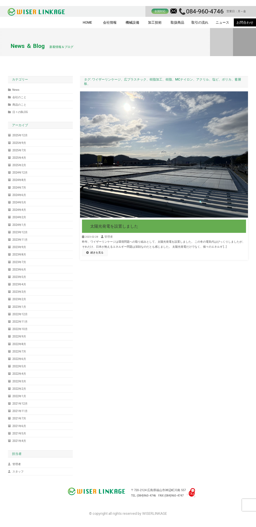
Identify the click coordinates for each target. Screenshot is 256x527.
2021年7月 (19, 418)
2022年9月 (19, 336)
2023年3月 (19, 291)
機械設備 (132, 22)
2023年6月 (19, 269)
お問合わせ (244, 22)
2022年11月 (20, 321)
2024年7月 (19, 187)
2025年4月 (19, 157)
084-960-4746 (205, 11)
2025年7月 (19, 150)
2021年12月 (20, 403)
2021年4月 (19, 440)
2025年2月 (19, 165)
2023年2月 (19, 299)
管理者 (108, 236)
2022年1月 (19, 396)
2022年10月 (20, 329)
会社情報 (110, 22)
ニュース (222, 22)
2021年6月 (19, 426)
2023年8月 (19, 254)
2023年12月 (20, 232)
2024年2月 (19, 217)
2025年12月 (20, 135)
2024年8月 (19, 180)
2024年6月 (19, 195)
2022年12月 (20, 314)
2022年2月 (19, 388)
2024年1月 (19, 224)
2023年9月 (19, 247)
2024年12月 (20, 172)
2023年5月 (19, 277)
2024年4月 (19, 209)
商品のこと (19, 104)
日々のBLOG (20, 112)
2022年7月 (19, 351)
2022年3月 (19, 381)
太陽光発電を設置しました (114, 226)
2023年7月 (19, 262)
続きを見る (94, 252)
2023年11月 (20, 239)
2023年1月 (19, 306)
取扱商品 (177, 22)
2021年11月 (20, 411)
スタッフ (18, 471)
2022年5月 (19, 366)
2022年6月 (19, 358)
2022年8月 (19, 344)
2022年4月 (19, 373)
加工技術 (155, 22)
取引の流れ (199, 22)
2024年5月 (19, 202)
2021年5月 (19, 433)
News (15, 89)
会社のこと (19, 97)
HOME (87, 22)
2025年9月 (19, 142)
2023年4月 (19, 284)
